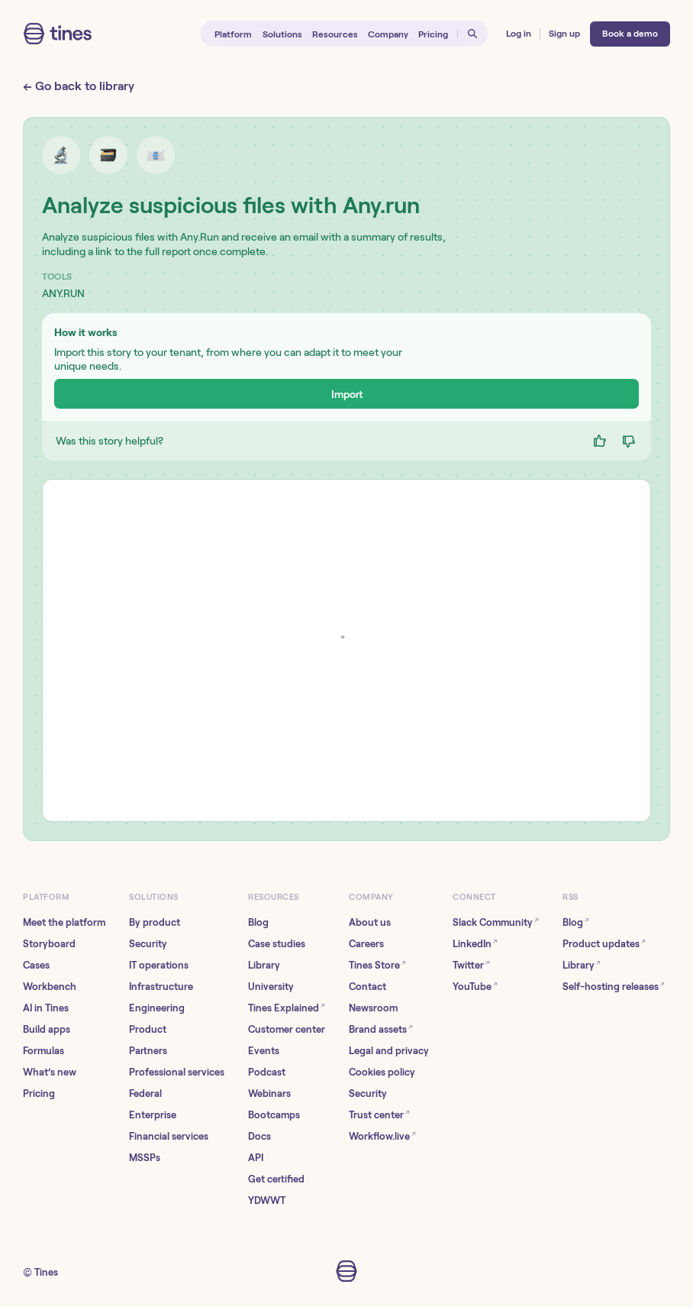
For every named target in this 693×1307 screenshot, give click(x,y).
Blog (258, 922)
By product (154, 922)
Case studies (276, 944)
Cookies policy (382, 1072)
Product (147, 1029)
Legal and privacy (389, 1050)
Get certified (276, 1179)
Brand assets (381, 1028)
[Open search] (473, 34)
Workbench (49, 986)
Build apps (46, 1029)
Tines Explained (286, 1007)
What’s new (49, 1072)
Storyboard (49, 944)
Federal (145, 1093)
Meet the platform (64, 922)
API (255, 1157)
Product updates (604, 943)
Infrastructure (161, 986)
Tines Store (377, 964)
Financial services (168, 1136)
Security (148, 944)
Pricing (39, 1093)
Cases (36, 965)
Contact (367, 986)
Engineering (157, 1008)
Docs (259, 1136)
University (271, 986)
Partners (148, 1050)
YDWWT (266, 1200)
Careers (366, 944)
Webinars (269, 1093)
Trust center (379, 1114)
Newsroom (373, 1008)
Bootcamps (274, 1115)
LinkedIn (475, 943)
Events (263, 1050)
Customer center (286, 1029)
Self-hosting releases (613, 985)
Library (264, 965)
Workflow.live (382, 1135)
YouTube (475, 985)
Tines (46, 1272)
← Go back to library (78, 85)
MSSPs (144, 1157)
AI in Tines (46, 1008)
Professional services (176, 1072)
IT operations (159, 965)
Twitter (471, 964)
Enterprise (152, 1115)
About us (370, 922)
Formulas (43, 1050)
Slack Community (496, 921)
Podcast (266, 1072)
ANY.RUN (63, 293)
